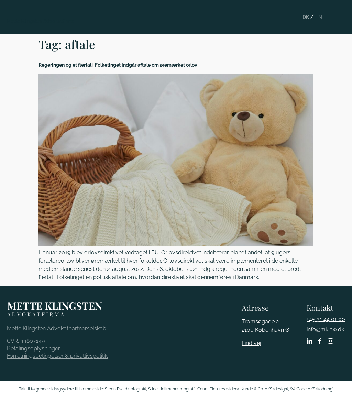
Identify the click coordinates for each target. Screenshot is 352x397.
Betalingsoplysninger (33, 348)
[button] (342, 11)
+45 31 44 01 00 (326, 319)
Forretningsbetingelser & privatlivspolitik (57, 356)
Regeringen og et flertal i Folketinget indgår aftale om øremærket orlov (117, 65)
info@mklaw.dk (325, 329)
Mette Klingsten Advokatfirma (40, 21)
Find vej (251, 343)
